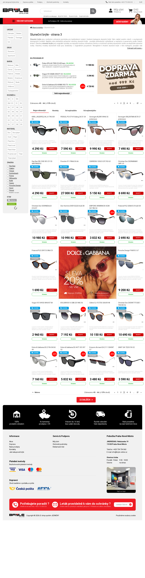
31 (17, 103)
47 (18, 115)
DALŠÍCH (86, 399)
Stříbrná (11, 90)
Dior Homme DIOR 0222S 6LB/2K (72, 206)
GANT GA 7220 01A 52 (126, 347)
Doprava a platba (28, 2)
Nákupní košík (137, 12)
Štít (17, 99)
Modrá (10, 77)
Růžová (10, 86)
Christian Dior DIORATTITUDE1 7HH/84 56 (129, 304)
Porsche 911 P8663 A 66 (70, 161)
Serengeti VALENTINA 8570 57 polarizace (129, 118)
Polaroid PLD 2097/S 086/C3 (42, 250)
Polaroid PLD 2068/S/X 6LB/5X (129, 206)
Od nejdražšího (71, 110)
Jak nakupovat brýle (16, 452)
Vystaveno (11, 204)
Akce (11, 441)
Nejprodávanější (39, 110)
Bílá (17, 65)
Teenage (11, 42)
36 (13, 107)
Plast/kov (11, 141)
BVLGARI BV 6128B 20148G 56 (72, 303)
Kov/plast (16, 132)
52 (13, 124)
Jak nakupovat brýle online (11, 2)
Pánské (10, 37)
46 (13, 115)
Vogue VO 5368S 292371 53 (52, 74)
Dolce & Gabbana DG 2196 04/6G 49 (44, 348)
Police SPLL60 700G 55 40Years (53, 63)
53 (18, 124)
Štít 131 (10, 103)
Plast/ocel (11, 145)
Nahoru (36, 392)
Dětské (19, 33)
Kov (9, 132)
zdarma (11, 200)
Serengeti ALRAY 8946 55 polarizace (98, 118)
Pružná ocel (12, 153)
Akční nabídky (128, 21)
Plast (16, 136)
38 (9, 111)
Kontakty (66, 2)
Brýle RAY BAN (62, 16)
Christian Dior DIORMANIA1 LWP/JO (128, 162)
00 (9, 99)
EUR (140, 2)
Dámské (11, 33)
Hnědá (18, 73)
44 (9, 115)
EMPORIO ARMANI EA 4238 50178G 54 (99, 207)
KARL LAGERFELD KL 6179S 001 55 (43, 118)
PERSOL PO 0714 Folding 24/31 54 (73, 117)
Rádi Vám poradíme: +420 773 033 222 (119, 2)
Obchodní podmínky (53, 2)
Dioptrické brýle (83, 16)
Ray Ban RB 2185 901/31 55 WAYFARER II (42, 162)
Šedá (18, 86)
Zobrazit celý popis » (134, 48)
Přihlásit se (117, 12)
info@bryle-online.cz (119, 452)
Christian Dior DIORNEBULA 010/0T (42, 207)
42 (18, 111)
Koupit (51, 148)
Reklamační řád (58, 447)
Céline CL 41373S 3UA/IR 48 (99, 303)
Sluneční (11, 51)
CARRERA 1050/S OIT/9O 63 (99, 161)
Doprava (12, 444)
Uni (18, 42)
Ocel (9, 136)
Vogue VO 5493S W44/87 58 (42, 303)
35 (9, 107)
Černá (10, 69)
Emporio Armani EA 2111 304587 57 (101, 348)
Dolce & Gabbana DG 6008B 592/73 (55, 85)
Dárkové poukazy (66, 21)
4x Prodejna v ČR (53, 21)
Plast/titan (12, 149)
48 (9, 119)
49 (13, 119)
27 (137, 103)
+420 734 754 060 (119, 449)
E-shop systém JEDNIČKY (49, 515)
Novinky (55, 110)
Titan (10, 157)
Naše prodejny (14, 447)
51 (9, 124)
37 (18, 107)
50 (18, 119)
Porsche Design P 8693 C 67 (128, 250)
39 (13, 111)
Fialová (10, 73)
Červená (18, 69)
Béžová (10, 65)
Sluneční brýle (73, 16)
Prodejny (39, 2)
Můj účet (119, 9)
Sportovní (11, 55)
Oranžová (11, 82)
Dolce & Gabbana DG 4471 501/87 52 (73, 348)
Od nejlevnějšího (89, 110)
